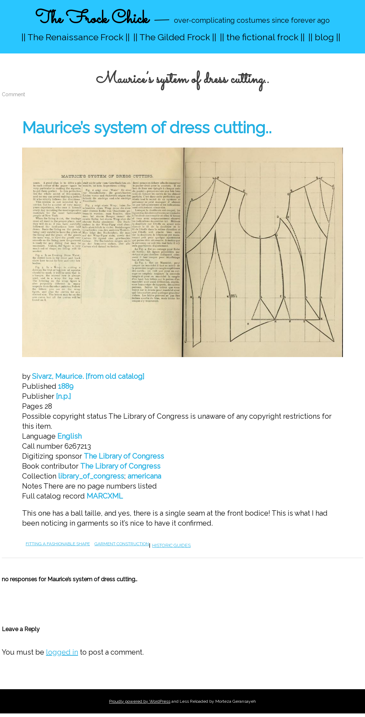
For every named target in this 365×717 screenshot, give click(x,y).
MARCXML (105, 496)
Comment (13, 94)
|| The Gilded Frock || (174, 37)
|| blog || (324, 37)
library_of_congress (91, 476)
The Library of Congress (124, 456)
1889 (65, 386)
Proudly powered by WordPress (139, 701)
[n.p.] (63, 396)
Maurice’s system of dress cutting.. (147, 127)
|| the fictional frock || (262, 37)
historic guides (171, 545)
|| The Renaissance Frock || (75, 37)
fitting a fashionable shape (58, 543)
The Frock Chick (91, 19)
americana (144, 476)
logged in (62, 652)
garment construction (121, 543)
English (69, 436)
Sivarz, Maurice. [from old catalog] (88, 376)
